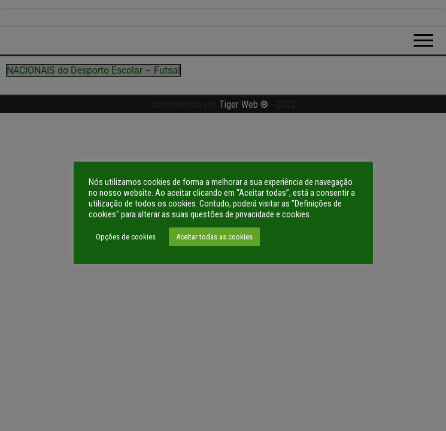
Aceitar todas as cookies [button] (214, 236)
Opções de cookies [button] (126, 236)
